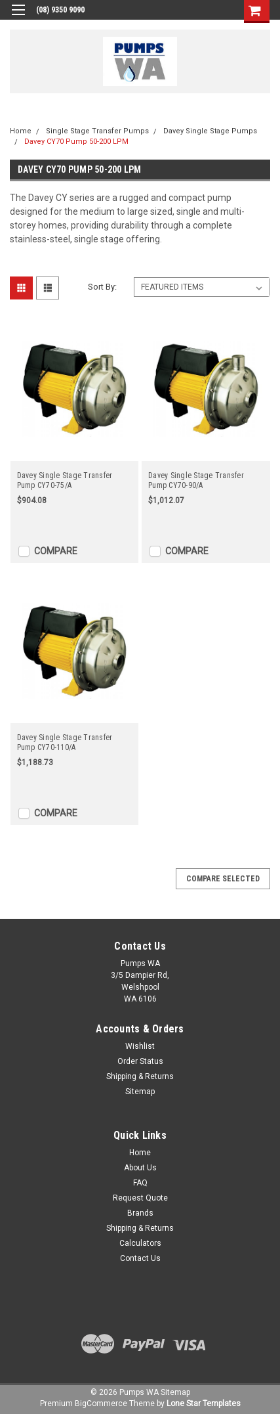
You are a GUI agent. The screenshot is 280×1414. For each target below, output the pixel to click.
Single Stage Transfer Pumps (97, 131)
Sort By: (102, 287)
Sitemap (140, 1091)
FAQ (140, 1182)
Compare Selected (223, 878)
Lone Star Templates (204, 1403)
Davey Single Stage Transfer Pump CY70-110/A (65, 742)
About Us (140, 1167)
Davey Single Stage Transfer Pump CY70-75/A (65, 480)
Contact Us (140, 1258)
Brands (140, 1213)
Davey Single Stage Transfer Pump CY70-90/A (196, 480)
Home (20, 131)
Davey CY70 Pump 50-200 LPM (76, 141)
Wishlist (140, 1046)
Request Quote (140, 1198)
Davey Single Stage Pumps (210, 131)
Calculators (140, 1243)
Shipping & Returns (140, 1076)
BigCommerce (101, 1403)
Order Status (140, 1061)
